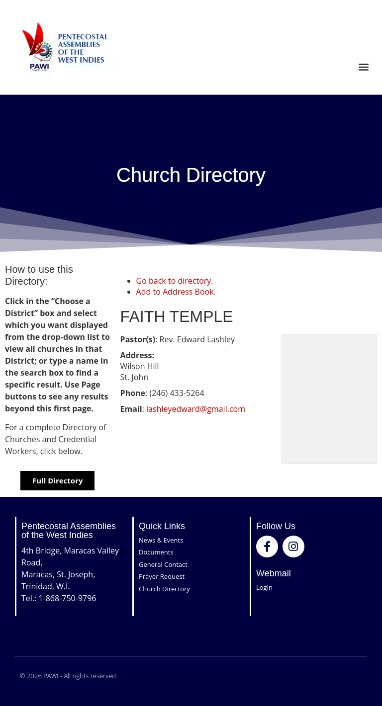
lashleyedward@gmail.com (195, 408)
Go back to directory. (174, 280)
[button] (364, 66)
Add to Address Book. (176, 291)
